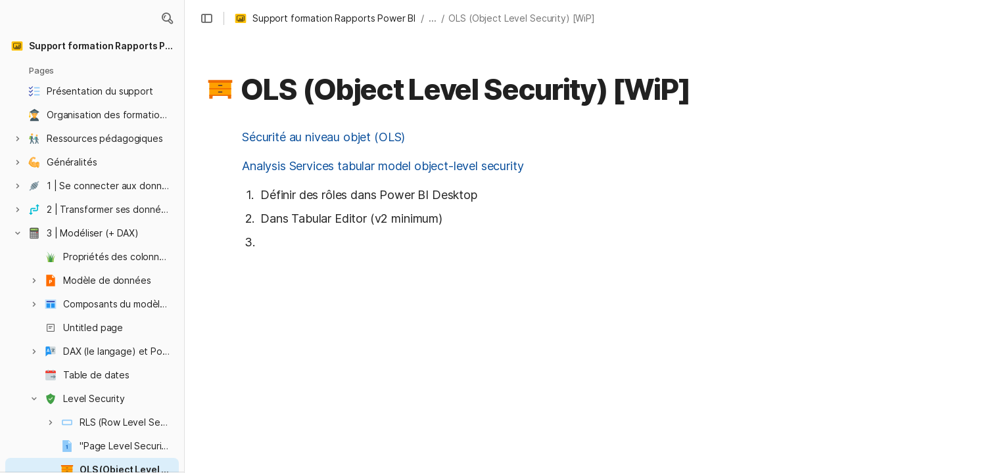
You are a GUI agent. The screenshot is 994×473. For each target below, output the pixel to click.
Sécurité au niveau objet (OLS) (323, 137)
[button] (167, 18)
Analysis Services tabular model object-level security (383, 166)
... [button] (433, 18)
